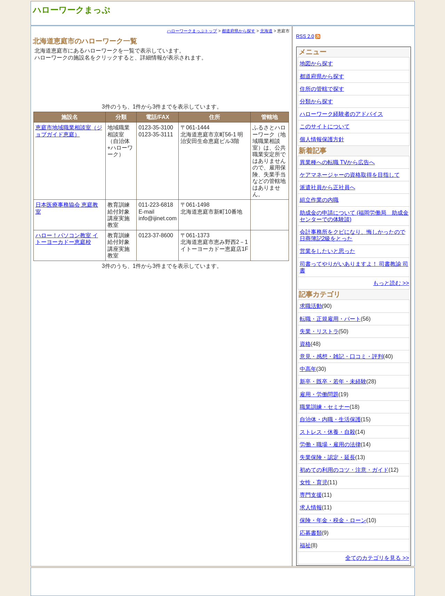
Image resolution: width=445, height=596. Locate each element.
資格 (305, 344)
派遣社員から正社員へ (327, 187)
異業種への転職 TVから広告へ (337, 162)
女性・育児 (313, 482)
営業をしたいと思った (327, 251)
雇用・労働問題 (319, 394)
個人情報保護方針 (322, 139)
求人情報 (311, 507)
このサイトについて (325, 126)
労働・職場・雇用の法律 (330, 444)
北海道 (266, 31)
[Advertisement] (161, 81)
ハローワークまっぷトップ (192, 31)
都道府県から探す (238, 31)
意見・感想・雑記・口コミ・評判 (341, 356)
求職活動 (311, 306)
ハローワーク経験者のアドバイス (341, 114)
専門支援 (311, 495)
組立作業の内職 (319, 200)
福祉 (305, 545)
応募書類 (311, 533)
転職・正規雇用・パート (330, 319)
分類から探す (316, 101)
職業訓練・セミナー (325, 407)
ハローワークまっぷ (71, 10)
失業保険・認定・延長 (327, 457)
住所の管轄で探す (322, 89)
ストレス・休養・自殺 (327, 432)
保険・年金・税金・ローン (333, 520)
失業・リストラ (319, 331)
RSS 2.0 (305, 36)
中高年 (308, 369)
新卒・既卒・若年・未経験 (333, 381)
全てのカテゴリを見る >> (377, 558)
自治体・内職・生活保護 (330, 419)
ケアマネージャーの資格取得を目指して (350, 175)
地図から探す (316, 63)
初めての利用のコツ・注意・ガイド (344, 470)
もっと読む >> (391, 283)
